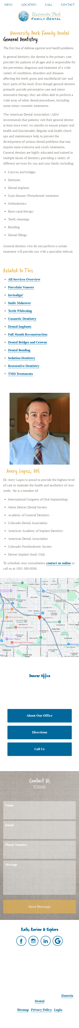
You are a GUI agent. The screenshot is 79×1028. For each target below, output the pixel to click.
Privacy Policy (41, 1010)
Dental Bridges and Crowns (27, 342)
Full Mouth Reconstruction (27, 335)
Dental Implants (19, 327)
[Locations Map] (39, 617)
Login (58, 1010)
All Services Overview (24, 279)
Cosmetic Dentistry (22, 319)
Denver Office (39, 675)
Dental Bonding (19, 350)
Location (29, 4)
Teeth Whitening (20, 311)
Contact (68, 4)
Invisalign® (15, 295)
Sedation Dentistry (21, 358)
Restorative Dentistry (23, 366)
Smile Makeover (19, 303)
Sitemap (23, 1010)
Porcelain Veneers (21, 287)
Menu (8, 4)
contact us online (58, 563)
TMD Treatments (20, 374)
